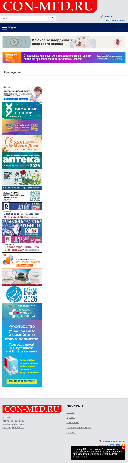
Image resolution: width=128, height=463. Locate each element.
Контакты (71, 432)
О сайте (70, 412)
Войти (108, 16)
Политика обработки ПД (79, 427)
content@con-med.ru (13, 427)
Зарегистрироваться (115, 19)
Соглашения (73, 422)
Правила (71, 417)
